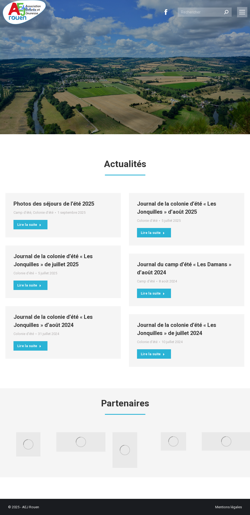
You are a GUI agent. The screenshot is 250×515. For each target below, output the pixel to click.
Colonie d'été (43, 212)
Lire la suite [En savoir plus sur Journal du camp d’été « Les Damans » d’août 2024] (153, 293)
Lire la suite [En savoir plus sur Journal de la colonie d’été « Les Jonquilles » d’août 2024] (29, 346)
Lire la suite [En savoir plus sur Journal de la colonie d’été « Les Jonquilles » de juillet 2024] (153, 354)
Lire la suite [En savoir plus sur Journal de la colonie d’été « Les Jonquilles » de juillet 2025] (29, 285)
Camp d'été (22, 212)
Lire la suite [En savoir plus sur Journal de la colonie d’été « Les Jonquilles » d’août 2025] (153, 233)
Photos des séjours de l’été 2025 (53, 204)
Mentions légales (228, 507)
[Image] (28, 444)
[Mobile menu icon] (242, 12)
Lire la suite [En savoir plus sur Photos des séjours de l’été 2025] (29, 225)
